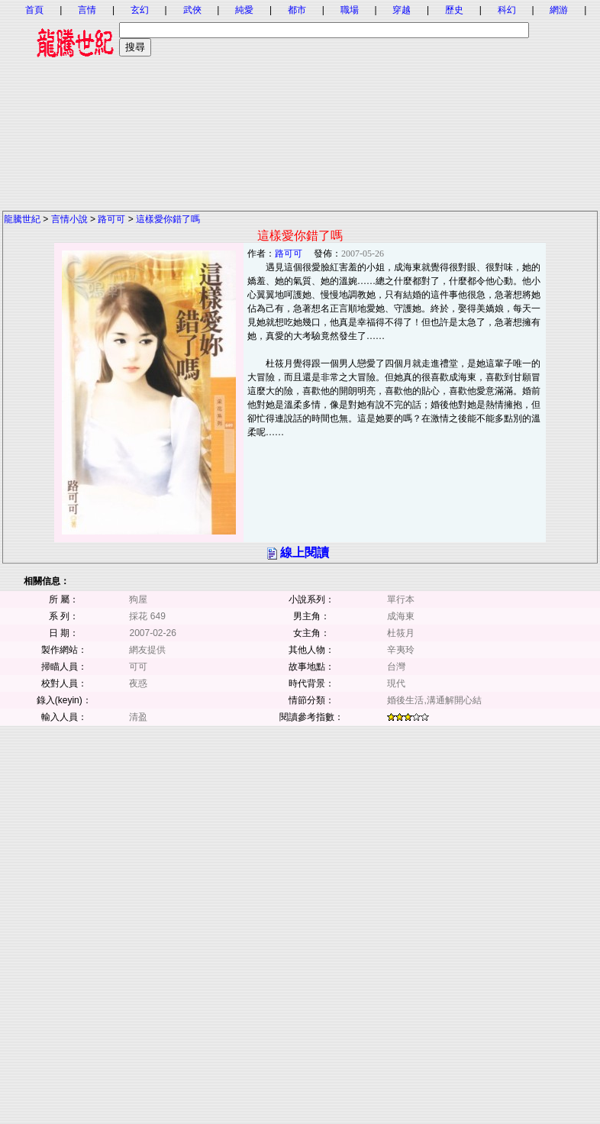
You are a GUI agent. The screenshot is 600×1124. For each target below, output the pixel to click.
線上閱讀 (304, 552)
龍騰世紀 (22, 219)
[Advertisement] (300, 103)
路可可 (111, 219)
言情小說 (69, 219)
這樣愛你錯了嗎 (168, 219)
